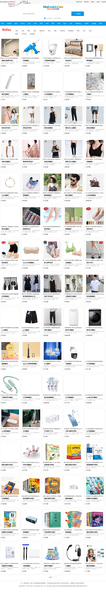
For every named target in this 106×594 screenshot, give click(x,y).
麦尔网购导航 (11, 2)
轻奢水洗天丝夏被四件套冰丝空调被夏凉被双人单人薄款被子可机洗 (82, 58)
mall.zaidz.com (38, 586)
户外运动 (23, 34)
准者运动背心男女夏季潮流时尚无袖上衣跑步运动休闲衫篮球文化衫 (61, 294)
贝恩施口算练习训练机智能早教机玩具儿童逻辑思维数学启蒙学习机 (19, 361)
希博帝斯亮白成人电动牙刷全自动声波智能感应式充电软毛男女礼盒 (40, 361)
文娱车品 (62, 30)
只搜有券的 (49, 18)
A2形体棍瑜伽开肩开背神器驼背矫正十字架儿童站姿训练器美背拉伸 (40, 159)
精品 (15, 23)
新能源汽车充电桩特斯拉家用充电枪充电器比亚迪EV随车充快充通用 (83, 563)
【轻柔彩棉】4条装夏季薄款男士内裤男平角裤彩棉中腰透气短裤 (39, 226)
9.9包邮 (98, 1)
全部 (16, 30)
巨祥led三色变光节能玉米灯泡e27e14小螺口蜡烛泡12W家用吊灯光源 (40, 462)
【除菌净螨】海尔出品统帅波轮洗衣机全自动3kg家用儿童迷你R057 (82, 327)
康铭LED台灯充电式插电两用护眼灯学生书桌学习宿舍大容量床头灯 (19, 58)
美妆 (34, 30)
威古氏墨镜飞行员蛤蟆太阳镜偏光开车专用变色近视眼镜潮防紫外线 (82, 193)
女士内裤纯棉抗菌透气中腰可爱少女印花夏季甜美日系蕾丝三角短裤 (82, 226)
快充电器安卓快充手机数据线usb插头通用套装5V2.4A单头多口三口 (61, 428)
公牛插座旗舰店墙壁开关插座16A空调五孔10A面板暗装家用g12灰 (82, 92)
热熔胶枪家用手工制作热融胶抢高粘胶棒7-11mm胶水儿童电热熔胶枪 (40, 58)
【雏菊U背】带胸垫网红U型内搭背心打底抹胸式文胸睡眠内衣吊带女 (19, 226)
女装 (35, 23)
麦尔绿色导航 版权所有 (65, 586)
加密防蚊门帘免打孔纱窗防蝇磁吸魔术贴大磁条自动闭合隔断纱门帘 (40, 92)
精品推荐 (103, 1)
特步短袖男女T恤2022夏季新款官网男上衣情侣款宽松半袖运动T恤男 (19, 125)
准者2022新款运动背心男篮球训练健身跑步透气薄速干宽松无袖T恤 (61, 159)
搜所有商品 (58, 18)
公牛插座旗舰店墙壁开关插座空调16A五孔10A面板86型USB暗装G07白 (62, 92)
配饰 (16, 34)
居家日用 (41, 30)
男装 (41, 23)
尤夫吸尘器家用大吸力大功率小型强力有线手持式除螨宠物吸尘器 (40, 428)
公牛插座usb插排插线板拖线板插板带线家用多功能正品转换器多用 (40, 395)
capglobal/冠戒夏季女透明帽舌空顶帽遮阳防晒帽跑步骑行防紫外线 (40, 193)
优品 (29, 23)
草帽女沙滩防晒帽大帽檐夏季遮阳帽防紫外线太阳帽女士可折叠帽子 (61, 193)
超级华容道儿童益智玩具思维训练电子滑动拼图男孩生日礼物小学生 (19, 496)
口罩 (70, 23)
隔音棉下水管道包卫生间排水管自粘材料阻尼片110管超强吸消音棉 (19, 92)
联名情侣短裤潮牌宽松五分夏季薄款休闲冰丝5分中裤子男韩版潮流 (40, 327)
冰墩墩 (94, 23)
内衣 (84, 30)
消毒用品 (78, 23)
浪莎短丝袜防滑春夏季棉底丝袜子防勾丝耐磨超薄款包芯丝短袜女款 (61, 226)
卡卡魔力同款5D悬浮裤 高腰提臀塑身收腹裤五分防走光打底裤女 (18, 294)
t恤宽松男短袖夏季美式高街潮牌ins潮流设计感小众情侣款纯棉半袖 (19, 327)
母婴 (28, 30)
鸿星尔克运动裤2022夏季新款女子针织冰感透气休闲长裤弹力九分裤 (82, 159)
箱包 (90, 30)
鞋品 (49, 30)
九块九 (22, 23)
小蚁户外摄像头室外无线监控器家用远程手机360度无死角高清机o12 (82, 361)
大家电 (86, 23)
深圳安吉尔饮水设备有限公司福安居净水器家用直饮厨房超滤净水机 (61, 395)
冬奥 (100, 23)
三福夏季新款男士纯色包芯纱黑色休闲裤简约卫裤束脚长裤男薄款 (82, 294)
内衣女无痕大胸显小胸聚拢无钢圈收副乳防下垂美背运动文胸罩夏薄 (82, 260)
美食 (55, 30)
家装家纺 (32, 34)
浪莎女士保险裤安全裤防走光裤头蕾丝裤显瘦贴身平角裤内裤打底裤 (19, 260)
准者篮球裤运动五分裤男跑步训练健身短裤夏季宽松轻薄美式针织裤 (40, 125)
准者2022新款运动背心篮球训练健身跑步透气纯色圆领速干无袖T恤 (61, 125)
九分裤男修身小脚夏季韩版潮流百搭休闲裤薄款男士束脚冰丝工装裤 (61, 327)
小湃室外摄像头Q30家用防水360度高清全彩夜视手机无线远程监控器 (61, 58)
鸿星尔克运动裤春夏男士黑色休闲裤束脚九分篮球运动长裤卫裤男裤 (82, 125)
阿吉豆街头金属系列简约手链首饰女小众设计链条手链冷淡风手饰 (18, 193)
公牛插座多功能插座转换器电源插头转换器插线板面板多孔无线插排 (82, 395)
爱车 (53, 23)
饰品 (64, 23)
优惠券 (92, 1)
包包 (47, 23)
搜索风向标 (79, 1)
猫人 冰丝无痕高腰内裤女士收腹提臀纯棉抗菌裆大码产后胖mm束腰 (61, 260)
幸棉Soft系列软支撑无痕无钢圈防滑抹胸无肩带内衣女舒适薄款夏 (39, 260)
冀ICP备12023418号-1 (80, 586)
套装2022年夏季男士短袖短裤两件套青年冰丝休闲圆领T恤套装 (39, 294)
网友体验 (86, 1)
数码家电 (70, 30)
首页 (2, 23)
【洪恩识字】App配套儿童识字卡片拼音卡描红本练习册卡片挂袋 (61, 563)
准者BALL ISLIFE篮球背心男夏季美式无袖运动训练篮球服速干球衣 (19, 159)
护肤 (58, 23)
